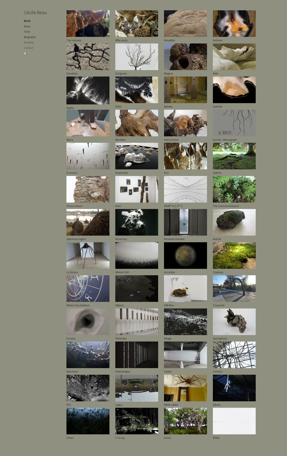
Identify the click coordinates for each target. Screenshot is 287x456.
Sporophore (220, 338)
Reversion (121, 239)
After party (121, 40)
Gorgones (121, 73)
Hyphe (70, 108)
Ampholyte (121, 173)
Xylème (217, 173)
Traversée (219, 305)
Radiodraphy (122, 371)
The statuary (73, 40)
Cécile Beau (35, 12)
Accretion (169, 272)
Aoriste (217, 239)
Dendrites (72, 73)
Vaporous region (76, 239)
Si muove (71, 173)
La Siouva (72, 272)
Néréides (120, 139)
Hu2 (166, 173)
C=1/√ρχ (120, 437)
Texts (27, 31)
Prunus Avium (74, 206)
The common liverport (226, 206)
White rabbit (171, 404)
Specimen (72, 371)
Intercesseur (171, 139)
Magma (168, 73)
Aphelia (168, 106)
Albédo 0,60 (122, 272)
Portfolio (29, 42)
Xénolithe (169, 40)
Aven (118, 206)
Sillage (168, 338)
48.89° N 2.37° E (173, 206)
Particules (121, 338)
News (27, 26)
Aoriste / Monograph (225, 139)
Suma (167, 437)
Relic (215, 73)
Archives (218, 40)
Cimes (70, 437)
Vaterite (217, 106)
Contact (28, 48)
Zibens (217, 404)
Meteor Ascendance (78, 305)
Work (27, 21)
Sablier (168, 371)
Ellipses (119, 305)
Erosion (71, 338)
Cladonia (218, 272)
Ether (118, 106)
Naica (69, 139)
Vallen (118, 405)
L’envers (218, 371)
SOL (68, 404)
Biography (30, 37)
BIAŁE (216, 437)
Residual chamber (174, 239)
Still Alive (169, 305)
